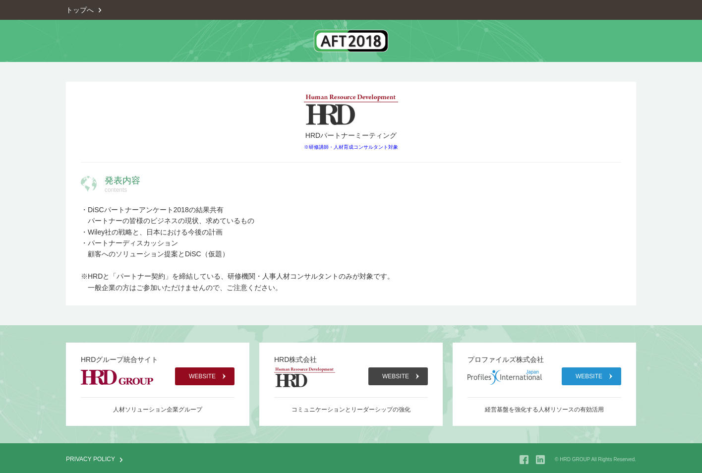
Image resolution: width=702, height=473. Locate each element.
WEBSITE (202, 376)
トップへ (80, 10)
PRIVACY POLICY (90, 459)
